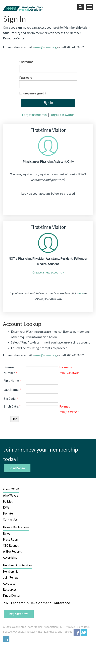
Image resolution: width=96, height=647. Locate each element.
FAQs (6, 507)
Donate (8, 513)
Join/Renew (17, 468)
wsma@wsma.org (44, 47)
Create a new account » (48, 272)
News (6, 533)
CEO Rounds (11, 545)
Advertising (10, 557)
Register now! (19, 614)
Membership (10, 571)
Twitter (84, 632)
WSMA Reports (12, 551)
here (80, 293)
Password (25, 78)
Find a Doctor (11, 595)
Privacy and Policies (60, 631)
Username (26, 62)
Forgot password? (62, 115)
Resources (10, 589)
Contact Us (10, 519)
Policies (8, 501)
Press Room (10, 539)
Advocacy (9, 583)
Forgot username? (34, 115)
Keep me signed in (34, 93)
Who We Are (10, 495)
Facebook (77, 632)
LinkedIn (6, 639)
